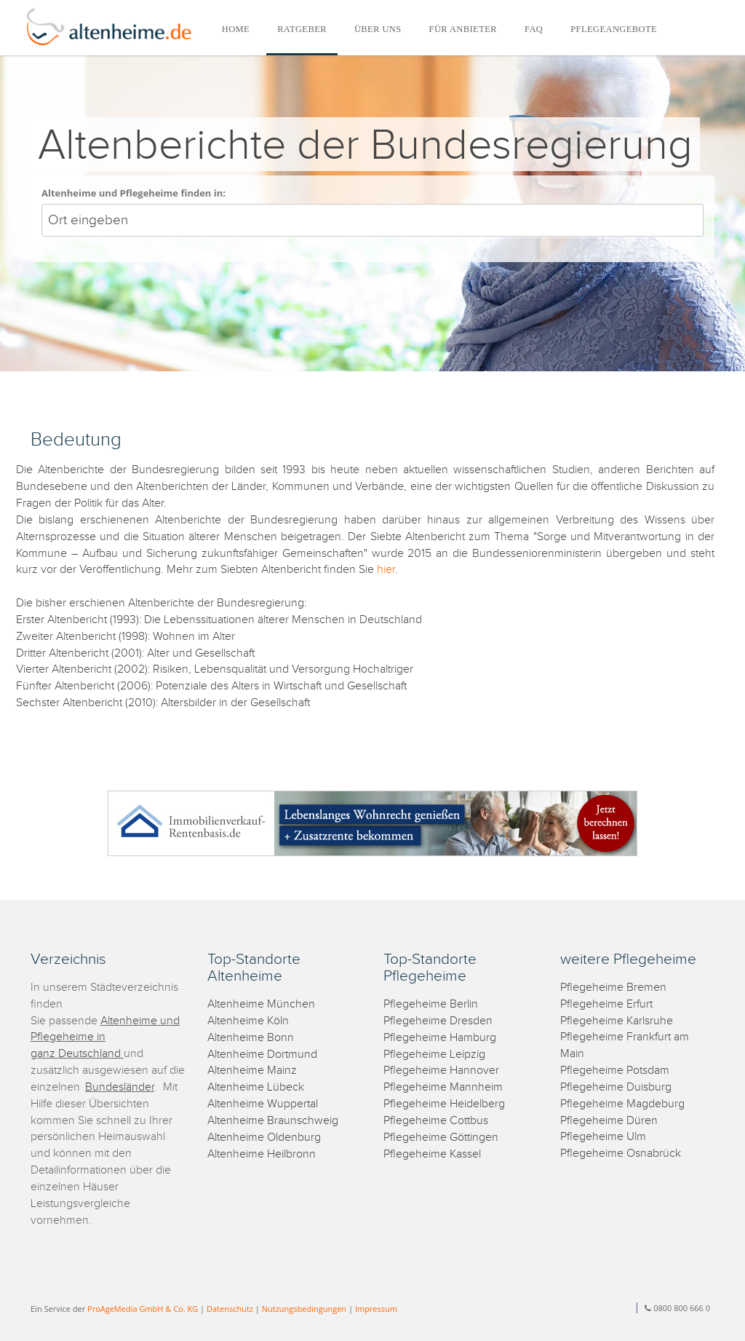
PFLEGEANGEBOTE (613, 29)
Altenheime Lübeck (255, 1087)
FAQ (534, 29)
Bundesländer (119, 1087)
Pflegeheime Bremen (613, 987)
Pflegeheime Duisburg (616, 1087)
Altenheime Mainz (252, 1070)
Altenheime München (261, 1004)
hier (384, 570)
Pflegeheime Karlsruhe (616, 1021)
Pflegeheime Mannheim (443, 1087)
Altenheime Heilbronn (261, 1154)
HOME (236, 29)
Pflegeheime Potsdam (614, 1070)
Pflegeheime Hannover (441, 1070)
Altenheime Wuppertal (262, 1104)
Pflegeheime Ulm (603, 1137)
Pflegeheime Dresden (438, 1021)
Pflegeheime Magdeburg (622, 1104)
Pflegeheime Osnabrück (620, 1153)
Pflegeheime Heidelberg (444, 1104)
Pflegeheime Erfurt (606, 1004)
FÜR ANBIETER (463, 29)
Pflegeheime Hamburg (439, 1038)
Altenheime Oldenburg (264, 1137)
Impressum (376, 1308)
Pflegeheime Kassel (432, 1154)
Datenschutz (230, 1308)
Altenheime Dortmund (262, 1054)
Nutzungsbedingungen (304, 1308)
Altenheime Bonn (250, 1038)
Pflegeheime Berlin (430, 1004)
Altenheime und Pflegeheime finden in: (133, 192)
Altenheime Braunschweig (272, 1121)
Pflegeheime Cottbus (435, 1121)
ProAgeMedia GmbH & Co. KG (142, 1308)
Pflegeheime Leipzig (434, 1054)
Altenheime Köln (248, 1021)
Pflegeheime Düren (609, 1121)
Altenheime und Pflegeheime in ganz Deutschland (105, 1037)
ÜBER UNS (378, 29)
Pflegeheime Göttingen (440, 1137)
